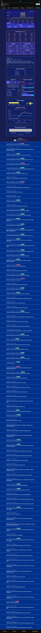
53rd (20, 35)
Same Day (8, 82)
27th (25, 35)
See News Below (20, 134)
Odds (9, 7)
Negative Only (24, 140)
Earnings (22, 7)
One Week (15, 82)
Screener (4, 631)
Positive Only (19, 140)
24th (31, 35)
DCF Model (38, 7)
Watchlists (24, 631)
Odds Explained (35, 631)
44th (9, 35)
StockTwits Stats (30, 7)
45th (14, 35)
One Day (11, 82)
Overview (14, 631)
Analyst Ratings (15, 7)
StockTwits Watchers (20, 68)
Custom (18, 82)
